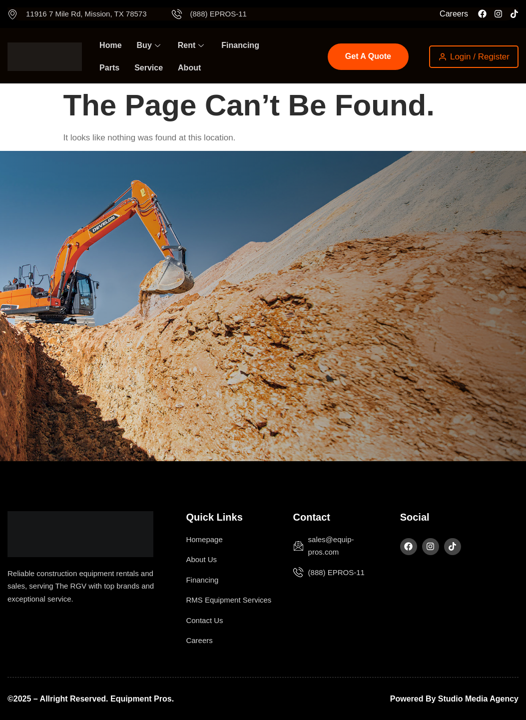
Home (110, 45)
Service (148, 67)
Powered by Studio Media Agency (454, 699)
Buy (150, 45)
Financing (240, 45)
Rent (192, 45)
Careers (454, 13)
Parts (109, 67)
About (189, 67)
